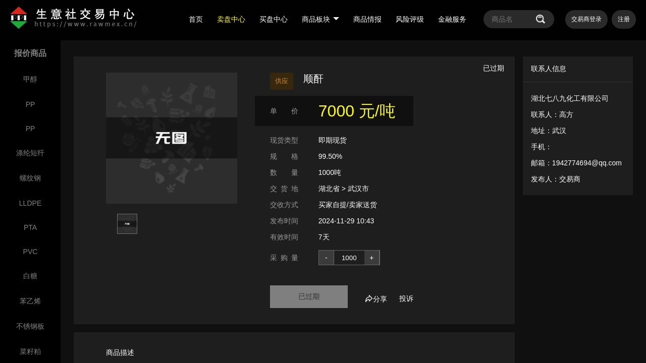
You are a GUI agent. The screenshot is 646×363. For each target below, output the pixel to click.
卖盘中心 (231, 19)
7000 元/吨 (357, 111)
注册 (624, 19)
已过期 (308, 296)
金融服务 (452, 19)
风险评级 (410, 19)
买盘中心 (273, 19)
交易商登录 (586, 19)
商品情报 (367, 19)
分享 (376, 299)
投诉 (406, 298)
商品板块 (320, 19)
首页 (196, 19)
